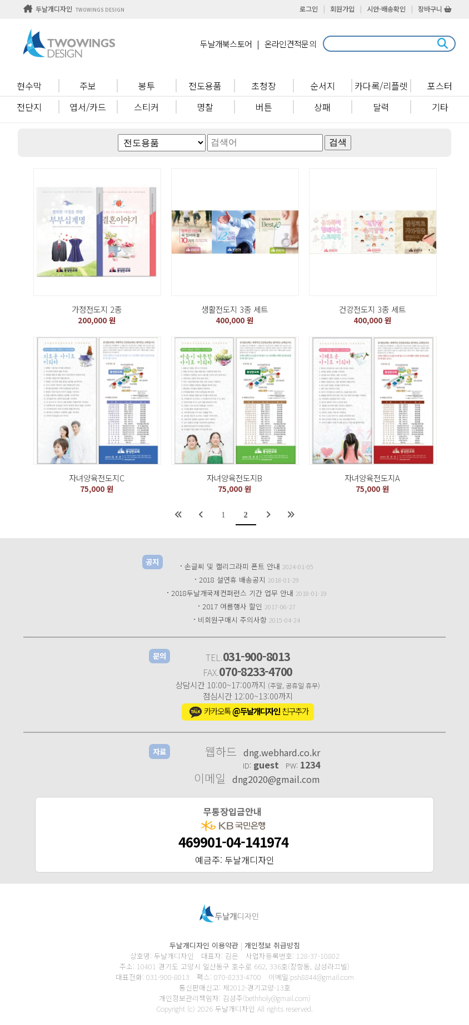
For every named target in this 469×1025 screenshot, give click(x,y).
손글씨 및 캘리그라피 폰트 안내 (232, 566)
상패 (322, 107)
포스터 (439, 85)
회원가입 (342, 9)
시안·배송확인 (386, 9)
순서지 (322, 85)
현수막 (29, 85)
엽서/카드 (87, 107)
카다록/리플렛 (381, 85)
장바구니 (435, 9)
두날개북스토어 (226, 44)
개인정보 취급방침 (272, 945)
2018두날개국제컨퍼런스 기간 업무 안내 (232, 593)
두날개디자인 (73, 9)
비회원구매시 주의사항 (232, 619)
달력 (381, 107)
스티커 (146, 107)
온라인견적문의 (290, 44)
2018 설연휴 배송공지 (232, 579)
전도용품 (205, 85)
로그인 (309, 9)
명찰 (205, 107)
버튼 (264, 107)
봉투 (146, 85)
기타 (440, 107)
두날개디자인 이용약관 (203, 945)
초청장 (263, 85)
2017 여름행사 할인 (232, 606)
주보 (87, 85)
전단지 (29, 107)
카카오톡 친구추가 (247, 712)
